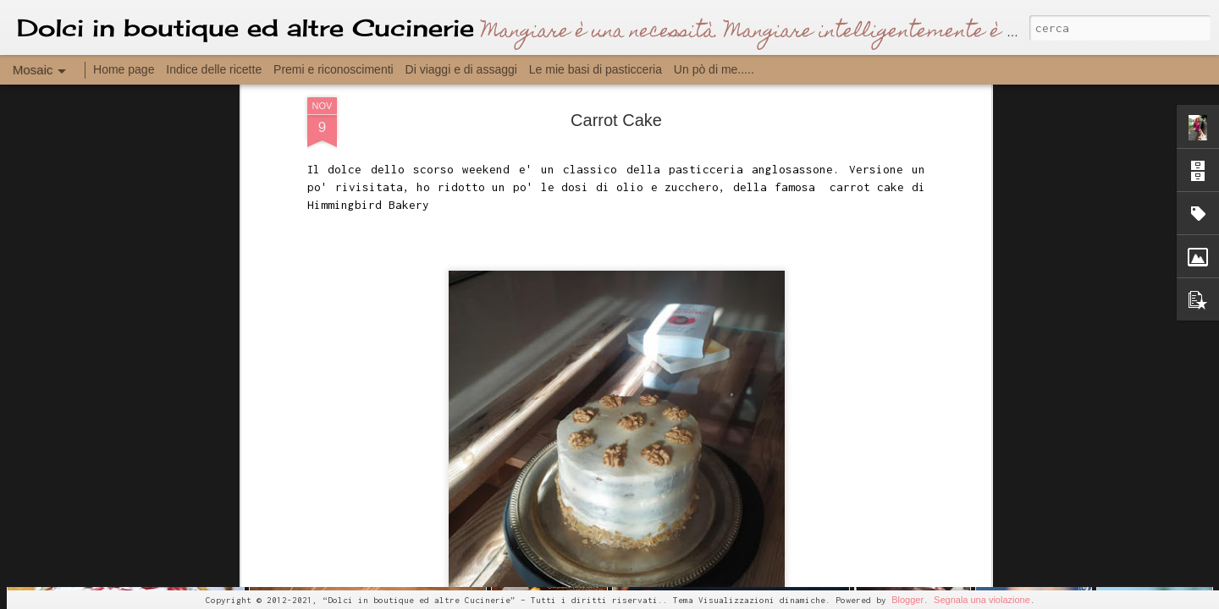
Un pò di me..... (714, 69)
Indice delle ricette (214, 69)
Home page (123, 69)
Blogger (907, 600)
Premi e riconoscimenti (333, 69)
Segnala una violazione (982, 600)
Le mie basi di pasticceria (595, 69)
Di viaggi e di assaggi (461, 69)
